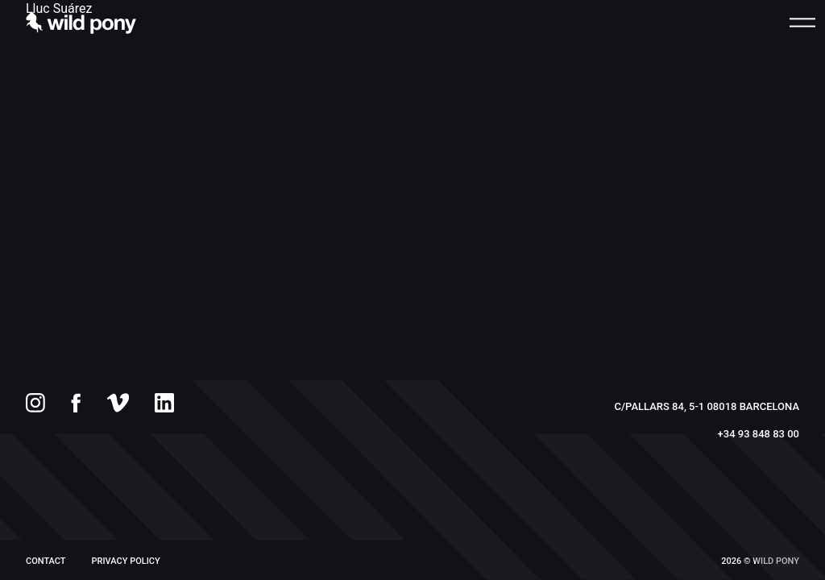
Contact (46, 561)
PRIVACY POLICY (126, 561)
